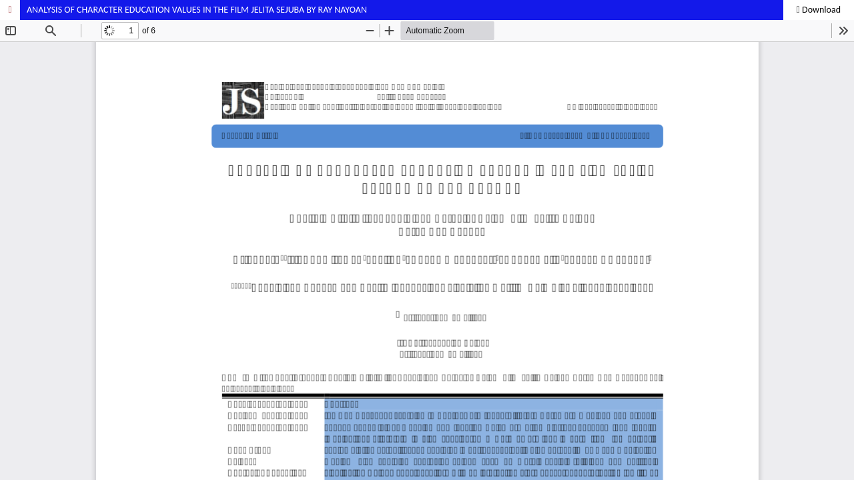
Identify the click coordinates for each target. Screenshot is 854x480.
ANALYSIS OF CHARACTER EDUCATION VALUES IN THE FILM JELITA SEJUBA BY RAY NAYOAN (197, 9)
